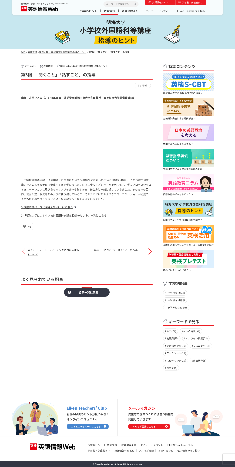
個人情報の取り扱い (188, 450)
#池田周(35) (172, 338)
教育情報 (109, 10)
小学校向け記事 (176, 293)
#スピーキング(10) (175, 360)
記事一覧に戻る (88, 292)
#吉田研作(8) (199, 360)
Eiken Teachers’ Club (191, 10)
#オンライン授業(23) (196, 338)
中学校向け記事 (176, 300)
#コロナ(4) (171, 368)
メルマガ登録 (146, 450)
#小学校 (142, 85)
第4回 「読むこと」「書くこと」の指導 (115, 250)
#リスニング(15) (201, 346)
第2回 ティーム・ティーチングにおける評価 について (53, 252)
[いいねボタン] (24, 226)
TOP (23, 52)
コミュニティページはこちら (86, 426)
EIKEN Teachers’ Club (180, 445)
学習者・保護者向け (192, 2)
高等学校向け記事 (177, 307)
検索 (135, 4)
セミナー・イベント (157, 10)
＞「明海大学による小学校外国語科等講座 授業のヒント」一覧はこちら (64, 215)
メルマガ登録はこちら (144, 426)
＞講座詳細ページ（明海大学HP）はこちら (47, 207)
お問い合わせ (165, 450)
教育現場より (130, 10)
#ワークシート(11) (175, 353)
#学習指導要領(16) (175, 346)
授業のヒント (88, 10)
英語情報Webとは (161, 2)
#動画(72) (170, 331)
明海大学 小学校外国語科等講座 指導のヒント (62, 52)
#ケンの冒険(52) (191, 331)
